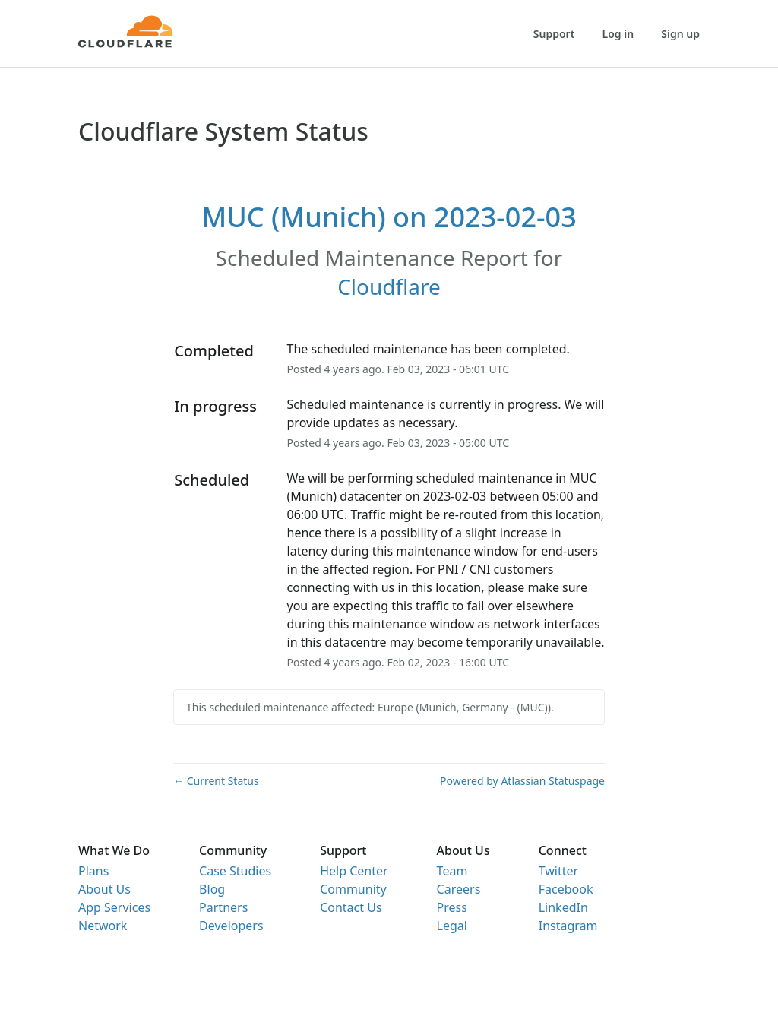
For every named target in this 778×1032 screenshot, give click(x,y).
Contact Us (350, 907)
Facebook (566, 889)
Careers (459, 889)
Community (353, 889)
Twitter (558, 871)
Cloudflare (389, 286)
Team (452, 871)
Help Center (353, 871)
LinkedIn (563, 907)
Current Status (216, 781)
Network (102, 925)
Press (452, 907)
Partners (223, 907)
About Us (104, 889)
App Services (114, 907)
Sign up (680, 34)
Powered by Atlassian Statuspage (522, 781)
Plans (93, 871)
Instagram (568, 925)
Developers (231, 925)
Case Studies (235, 871)
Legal (452, 925)
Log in (618, 34)
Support (554, 34)
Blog (212, 889)
